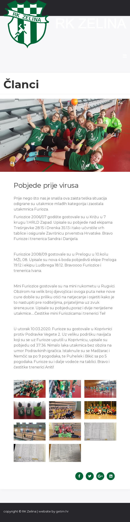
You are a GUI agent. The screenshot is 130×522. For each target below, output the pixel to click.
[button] (30, 389)
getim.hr (62, 511)
